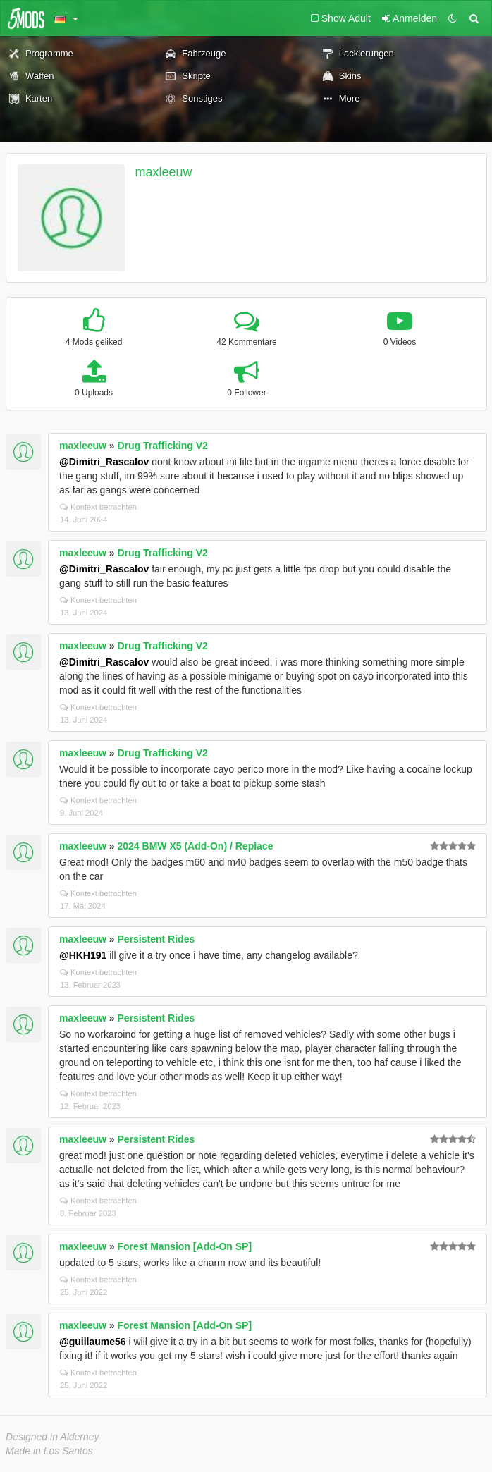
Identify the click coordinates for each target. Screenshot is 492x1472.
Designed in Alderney (52, 1436)
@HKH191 (82, 955)
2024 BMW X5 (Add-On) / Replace (195, 846)
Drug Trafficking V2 (163, 445)
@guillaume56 (92, 1341)
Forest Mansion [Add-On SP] (185, 1246)
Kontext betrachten (98, 507)
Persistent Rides (156, 939)
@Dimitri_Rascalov (104, 461)
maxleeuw (163, 172)
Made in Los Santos (49, 1450)
